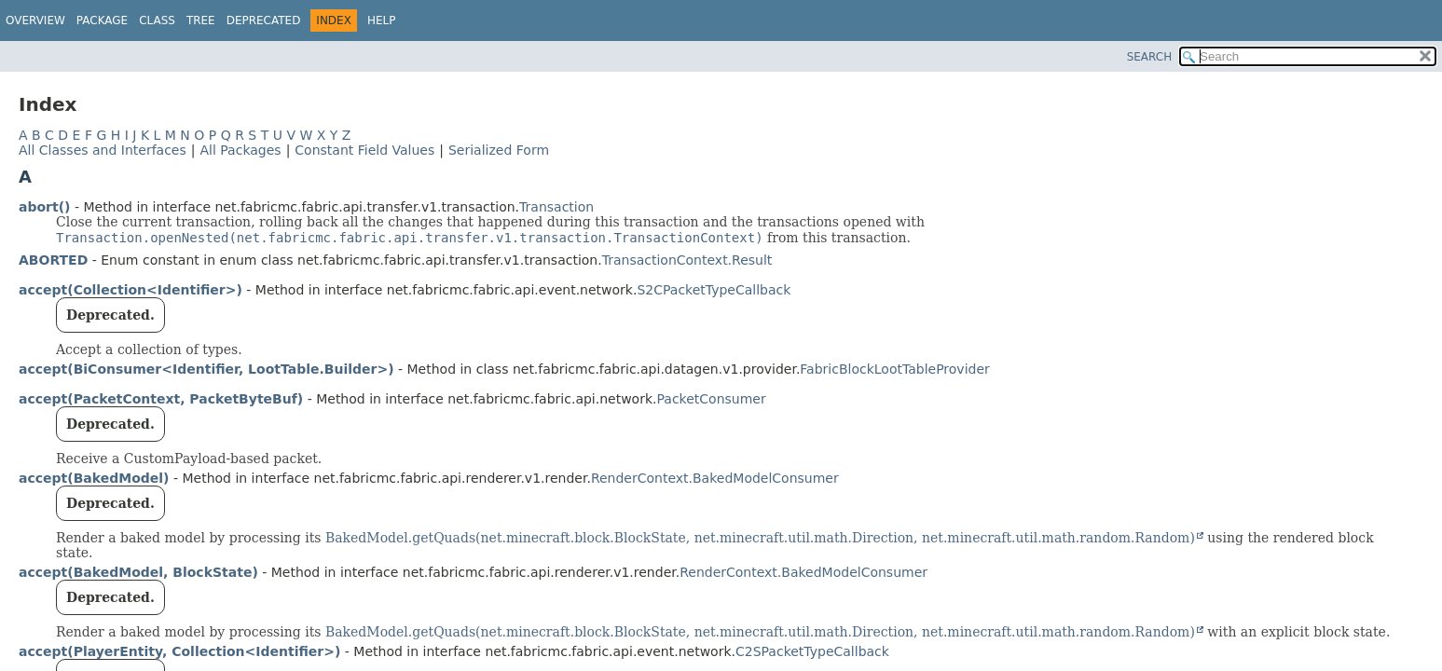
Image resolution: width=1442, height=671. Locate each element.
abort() (44, 206)
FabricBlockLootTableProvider (894, 369)
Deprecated (264, 20)
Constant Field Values (364, 150)
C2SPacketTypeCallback (812, 651)
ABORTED (53, 260)
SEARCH (1150, 56)
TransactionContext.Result (687, 260)
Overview (35, 20)
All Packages (240, 150)
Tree (200, 20)
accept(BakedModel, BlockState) (138, 572)
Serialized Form (498, 150)
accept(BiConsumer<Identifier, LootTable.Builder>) (206, 369)
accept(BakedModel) (94, 478)
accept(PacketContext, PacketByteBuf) (161, 398)
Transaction (556, 206)
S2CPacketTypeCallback (713, 289)
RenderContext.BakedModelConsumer (715, 478)
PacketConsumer (711, 398)
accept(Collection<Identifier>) (130, 289)
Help (381, 20)
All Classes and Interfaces (102, 150)
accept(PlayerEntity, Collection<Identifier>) (179, 651)
